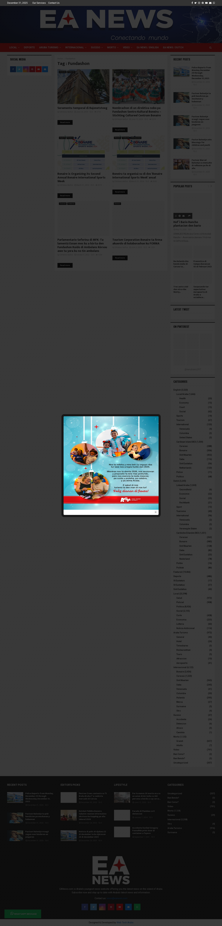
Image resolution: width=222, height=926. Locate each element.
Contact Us (54, 2)
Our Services (39, 2)
